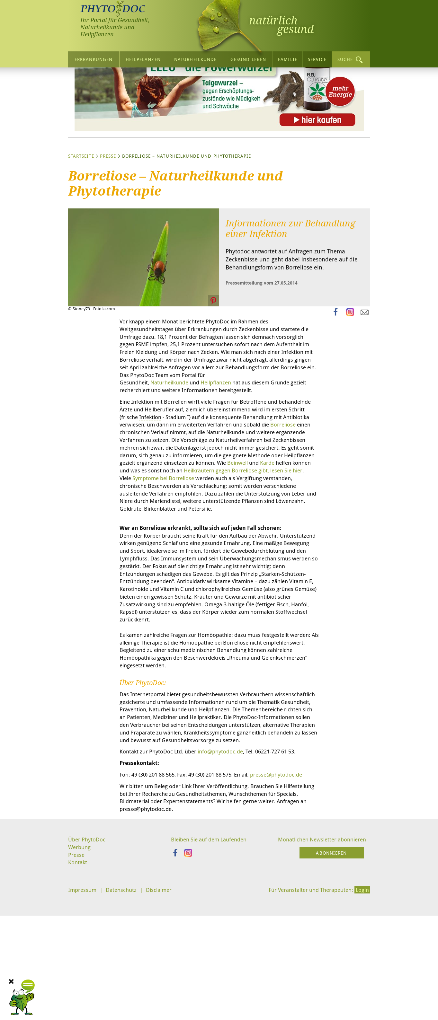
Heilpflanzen (143, 58)
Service (317, 58)
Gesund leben (248, 58)
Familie (287, 58)
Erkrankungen (93, 58)
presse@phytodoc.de (147, 899)
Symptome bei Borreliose (190, 555)
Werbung (80, 974)
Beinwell (248, 539)
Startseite (81, 216)
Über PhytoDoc (87, 966)
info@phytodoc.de (227, 867)
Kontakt (78, 991)
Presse (108, 216)
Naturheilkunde (195, 58)
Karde (281, 539)
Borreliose (174, 499)
